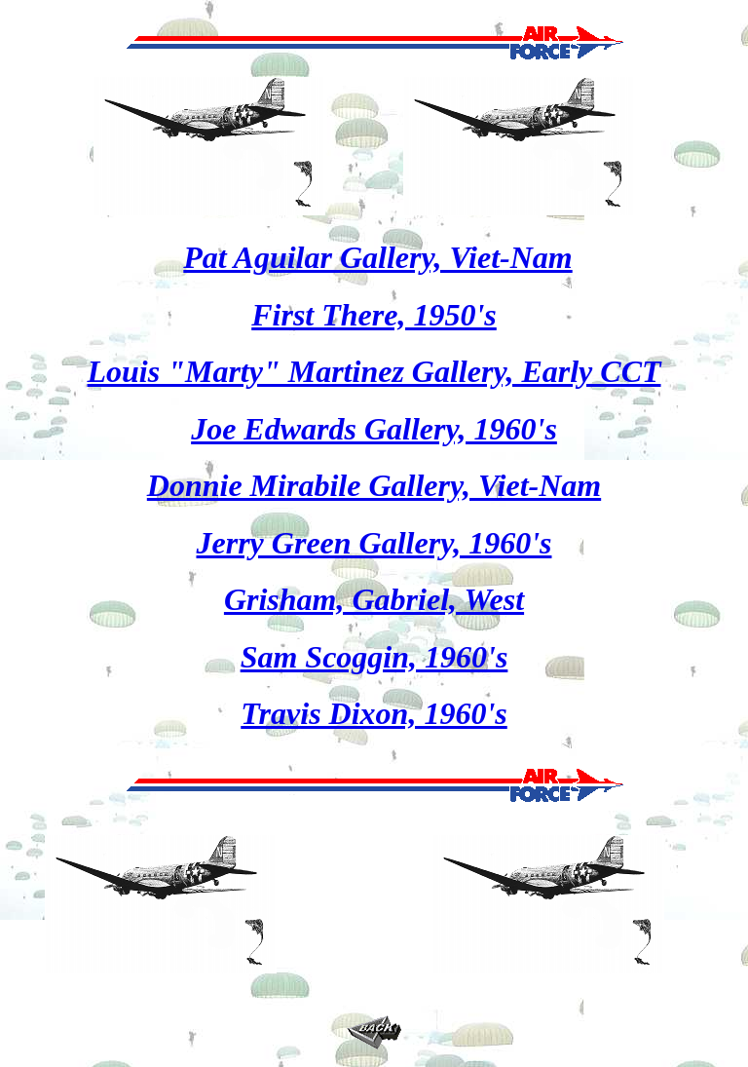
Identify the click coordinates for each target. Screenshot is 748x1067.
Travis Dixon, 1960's (374, 713)
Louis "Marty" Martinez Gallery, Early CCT (373, 371)
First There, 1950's (374, 314)
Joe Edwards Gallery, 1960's (374, 428)
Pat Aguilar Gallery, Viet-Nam (377, 257)
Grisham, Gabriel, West (374, 599)
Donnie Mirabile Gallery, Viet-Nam (374, 485)
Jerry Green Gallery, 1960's (374, 542)
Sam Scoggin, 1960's (374, 656)
